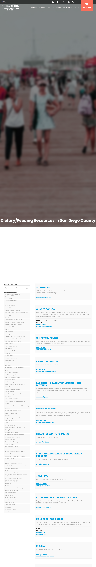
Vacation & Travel (10, 505)
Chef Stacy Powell (47, 338)
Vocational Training (10, 509)
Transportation (9, 502)
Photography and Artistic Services (15, 456)
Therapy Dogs (9, 495)
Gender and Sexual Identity (13, 389)
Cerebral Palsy (9, 332)
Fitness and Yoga (10, 379)
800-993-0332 (41, 369)
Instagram (63, 2)
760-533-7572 (41, 348)
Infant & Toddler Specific (12, 413)
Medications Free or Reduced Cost (15, 427)
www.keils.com (41, 534)
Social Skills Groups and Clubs (13, 478)
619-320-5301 (41, 420)
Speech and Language (11, 481)
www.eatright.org (42, 397)
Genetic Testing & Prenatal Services (15, 394)
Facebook (58, 2)
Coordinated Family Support (13, 341)
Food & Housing (9, 382)
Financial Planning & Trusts (12, 377)
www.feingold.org (42, 464)
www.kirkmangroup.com (45, 556)
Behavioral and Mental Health (13, 320)
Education (7, 365)
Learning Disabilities (10, 420)
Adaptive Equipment (11, 300)
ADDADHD (8, 303)
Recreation (8, 461)
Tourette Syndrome (10, 497)
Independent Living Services (13, 411)
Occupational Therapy (11, 447)
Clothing (7, 334)
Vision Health (8, 507)
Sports (7, 485)
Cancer (7, 329)
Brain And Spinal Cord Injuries (13, 324)
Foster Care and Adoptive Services (15, 384)
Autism (7, 317)
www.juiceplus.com (43, 486)
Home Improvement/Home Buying (15, 401)
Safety (6, 470)
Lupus (6, 423)
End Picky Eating (46, 408)
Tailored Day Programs (11, 490)
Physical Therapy (10, 458)
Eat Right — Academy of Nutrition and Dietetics (59, 384)
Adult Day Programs (10, 305)
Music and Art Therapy (11, 442)
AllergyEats (43, 287)
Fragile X (7, 387)
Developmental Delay (11, 351)
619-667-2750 (41, 532)
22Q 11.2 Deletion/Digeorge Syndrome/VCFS (12, 295)
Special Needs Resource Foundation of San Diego (14, 7)
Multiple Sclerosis (10, 439)
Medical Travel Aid (10, 425)
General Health (9, 391)
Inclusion (7, 408)
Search (73, 2)
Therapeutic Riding (10, 493)
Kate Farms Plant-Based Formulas (56, 497)
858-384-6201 (41, 324)
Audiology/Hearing (10, 315)
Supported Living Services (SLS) (14, 488)
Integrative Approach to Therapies (15, 418)
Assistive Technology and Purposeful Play (17, 312)
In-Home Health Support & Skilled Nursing (17, 406)
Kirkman (41, 546)
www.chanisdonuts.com (44, 326)
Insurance (7, 415)
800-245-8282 (41, 554)
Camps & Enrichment (11, 327)
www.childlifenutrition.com (46, 371)
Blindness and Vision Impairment (14, 322)
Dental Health (9, 348)
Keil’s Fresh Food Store (49, 519)
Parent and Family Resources (13, 449)
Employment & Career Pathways (14, 367)
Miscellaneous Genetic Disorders (14, 435)
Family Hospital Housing (11, 372)
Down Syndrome (9, 360)
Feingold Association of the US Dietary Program (59, 454)
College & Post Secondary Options (15, 336)
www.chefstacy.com (43, 350)
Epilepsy (7, 370)
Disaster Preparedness (11, 358)
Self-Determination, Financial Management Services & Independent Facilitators (16, 474)
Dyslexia (7, 363)
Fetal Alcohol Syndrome (12, 375)
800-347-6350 (41, 484)
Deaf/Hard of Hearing (11, 346)
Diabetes (7, 353)
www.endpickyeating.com (45, 422)
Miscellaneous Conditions (12, 432)
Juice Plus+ (42, 475)
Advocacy (8, 308)
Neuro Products (9, 444)
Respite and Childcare (11, 468)
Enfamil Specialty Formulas (52, 433)
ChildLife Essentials (47, 361)
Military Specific (9, 430)
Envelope (53, 2)
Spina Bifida (8, 483)
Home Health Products (11, 399)
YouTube (69, 2)
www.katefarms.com (43, 507)
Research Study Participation (13, 463)
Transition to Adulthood (11, 500)
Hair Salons (8, 396)
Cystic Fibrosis (9, 344)
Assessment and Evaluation (13, 310)
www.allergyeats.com (44, 297)
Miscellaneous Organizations (13, 437)
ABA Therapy (8, 298)
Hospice (7, 403)
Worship (7, 512)
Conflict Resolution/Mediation (13, 339)
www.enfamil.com (42, 442)
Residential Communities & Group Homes (17, 466)
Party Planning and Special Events (15, 451)
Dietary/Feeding (9, 356)
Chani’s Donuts (45, 309)
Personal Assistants (10, 454)
